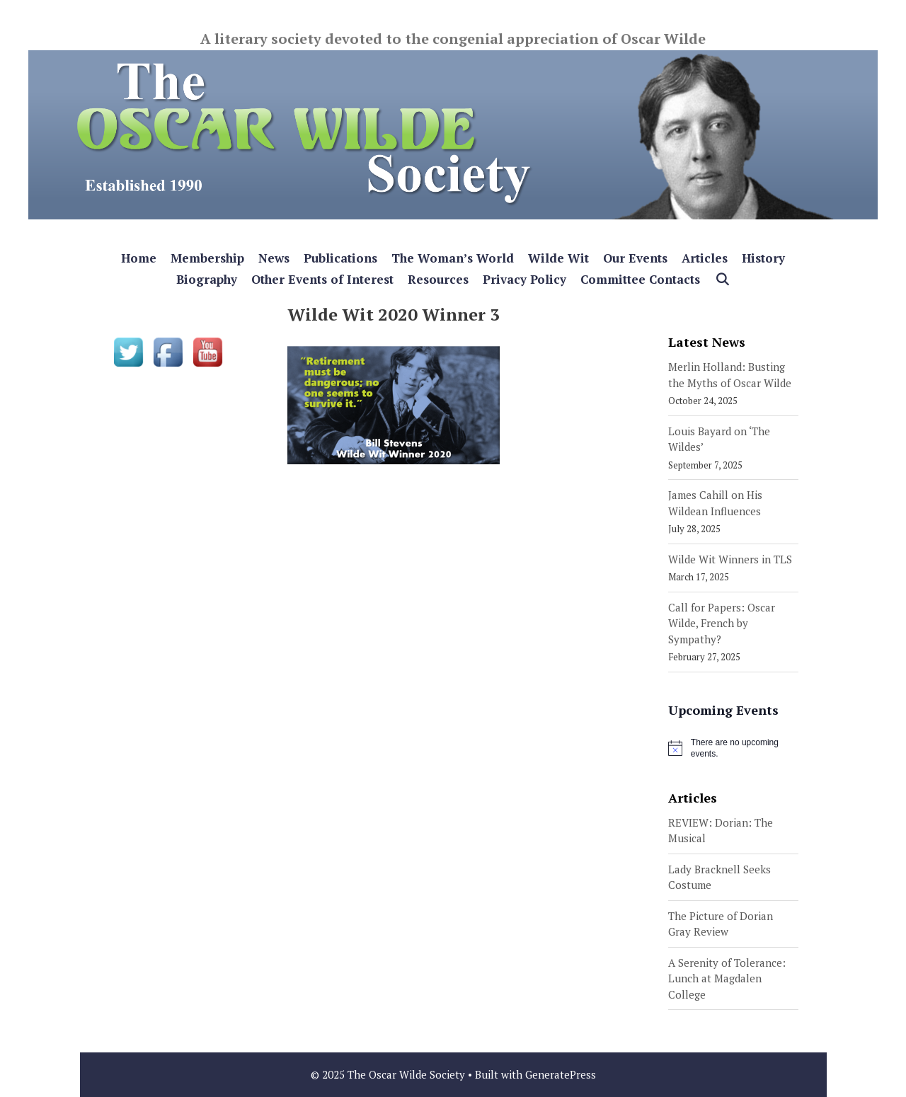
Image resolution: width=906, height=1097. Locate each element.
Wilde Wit (558, 258)
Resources (438, 279)
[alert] (733, 748)
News (273, 258)
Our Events (635, 258)
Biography (206, 279)
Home (138, 258)
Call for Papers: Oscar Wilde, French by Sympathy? (721, 623)
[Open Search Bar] (722, 279)
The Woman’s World (452, 258)
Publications (340, 258)
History (763, 258)
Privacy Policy (524, 279)
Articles (705, 258)
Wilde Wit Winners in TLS (730, 559)
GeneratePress (560, 1074)
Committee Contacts (640, 279)
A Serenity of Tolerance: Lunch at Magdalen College (727, 978)
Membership (207, 258)
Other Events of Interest (322, 279)
